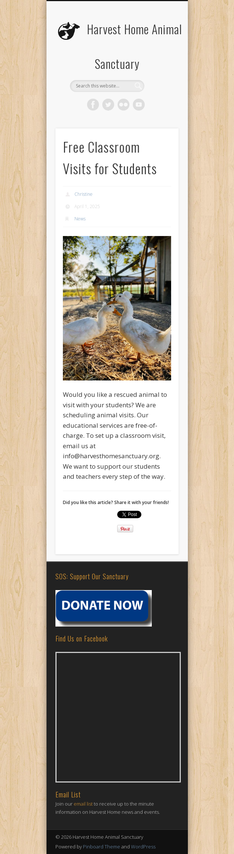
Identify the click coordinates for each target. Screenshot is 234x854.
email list (83, 803)
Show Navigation (160, 67)
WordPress (143, 846)
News (80, 219)
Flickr (123, 105)
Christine (83, 194)
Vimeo (139, 105)
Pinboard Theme (101, 846)
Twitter (108, 105)
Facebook (93, 105)
